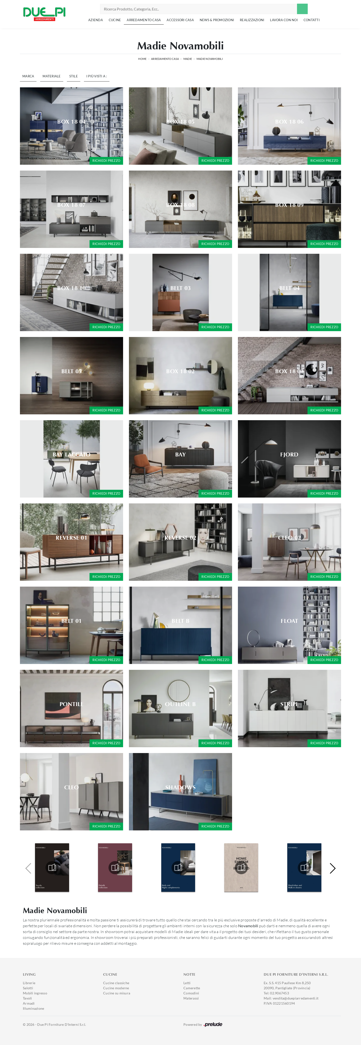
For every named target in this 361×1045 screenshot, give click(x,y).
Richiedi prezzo (106, 161)
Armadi (29, 1003)
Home (142, 58)
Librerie (29, 983)
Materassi (191, 998)
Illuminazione (33, 1008)
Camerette (191, 988)
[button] (332, 868)
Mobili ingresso (35, 993)
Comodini (191, 993)
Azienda (95, 20)
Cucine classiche (116, 983)
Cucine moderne (116, 988)
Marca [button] (28, 76)
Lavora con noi (284, 20)
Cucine (115, 20)
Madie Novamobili (210, 58)
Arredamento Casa (144, 20)
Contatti (312, 20)
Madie (187, 58)
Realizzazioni (252, 20)
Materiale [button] (52, 76)
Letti (186, 983)
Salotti (28, 988)
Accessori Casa (180, 20)
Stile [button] (73, 76)
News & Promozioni (217, 20)
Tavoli (27, 998)
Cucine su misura (116, 993)
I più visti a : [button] (96, 76)
